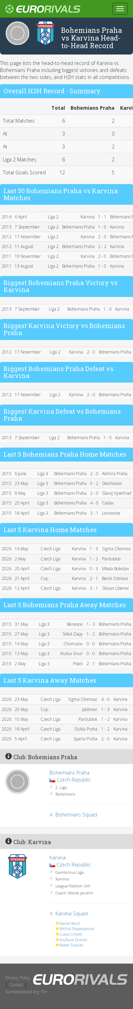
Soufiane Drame (73, 939)
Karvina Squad (72, 913)
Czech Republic (74, 779)
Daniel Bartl (69, 923)
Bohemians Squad (76, 814)
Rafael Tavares (71, 945)
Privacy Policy (17, 978)
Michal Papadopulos (76, 928)
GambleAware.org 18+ (26, 992)
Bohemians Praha (69, 772)
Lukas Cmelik (70, 934)
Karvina (58, 857)
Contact (16, 985)
